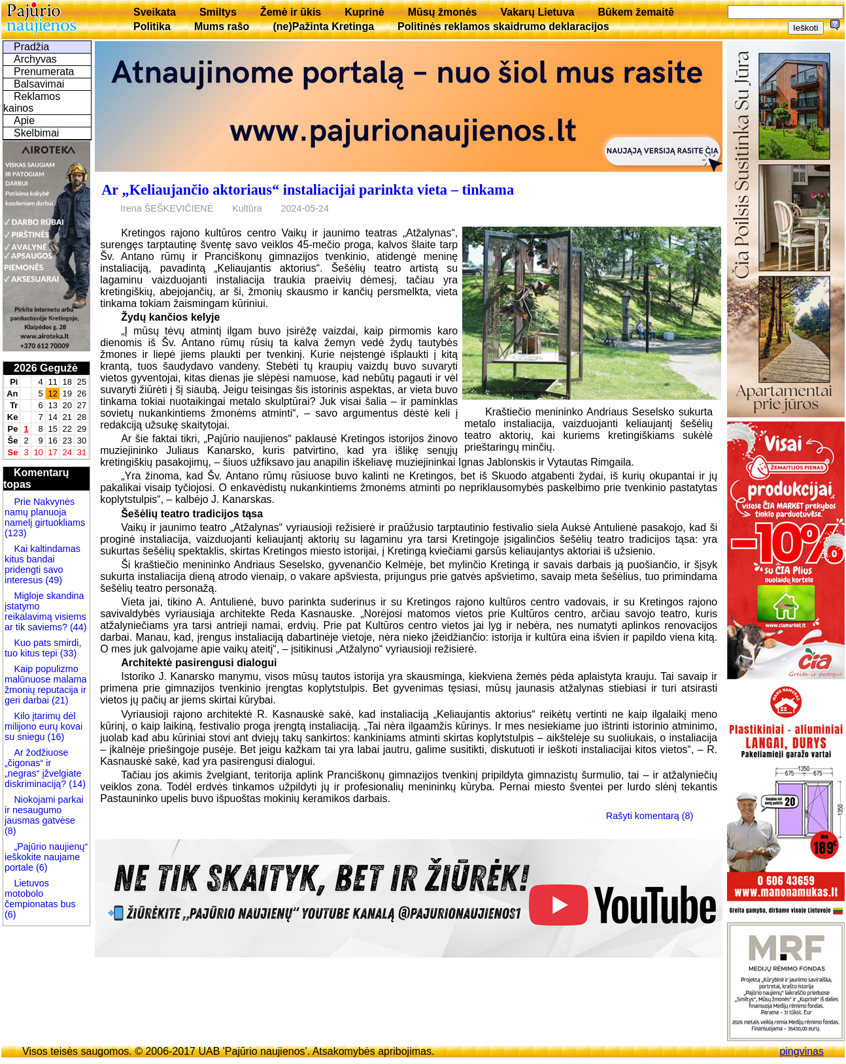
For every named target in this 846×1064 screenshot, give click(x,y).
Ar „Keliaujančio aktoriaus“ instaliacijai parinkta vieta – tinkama (307, 190)
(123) (16, 533)
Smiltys (218, 12)
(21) (59, 700)
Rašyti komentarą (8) (650, 816)
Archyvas (35, 59)
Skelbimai (36, 132)
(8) (10, 831)
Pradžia (31, 46)
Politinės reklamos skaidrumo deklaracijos (503, 26)
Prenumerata (44, 71)
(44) (77, 627)
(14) (76, 784)
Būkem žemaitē (636, 12)
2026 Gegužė (46, 368)
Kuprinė (364, 12)
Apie (24, 120)
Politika (152, 26)
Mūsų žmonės (442, 12)
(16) (55, 737)
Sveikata (154, 12)
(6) (40, 867)
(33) (67, 653)
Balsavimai (39, 83)
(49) (52, 580)
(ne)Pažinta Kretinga (323, 26)
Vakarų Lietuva (537, 12)
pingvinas (801, 1051)
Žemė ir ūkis (290, 12)
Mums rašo (221, 26)
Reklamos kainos (31, 102)
